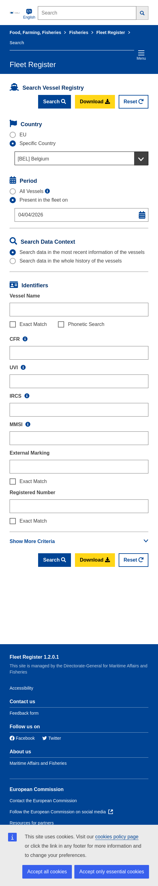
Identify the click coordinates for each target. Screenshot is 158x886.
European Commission (37, 789)
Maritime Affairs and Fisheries (38, 763)
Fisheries (78, 32)
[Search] (142, 13)
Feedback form (24, 713)
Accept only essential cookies (111, 871)
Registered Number (32, 492)
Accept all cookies (47, 871)
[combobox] (81, 158)
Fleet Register (110, 32)
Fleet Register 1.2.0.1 (34, 657)
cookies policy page (116, 836)
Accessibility (21, 688)
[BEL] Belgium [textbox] (33, 158)
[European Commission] (15, 12)
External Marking (30, 453)
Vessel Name (25, 295)
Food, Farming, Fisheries (35, 32)
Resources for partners (32, 822)
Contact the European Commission (43, 800)
